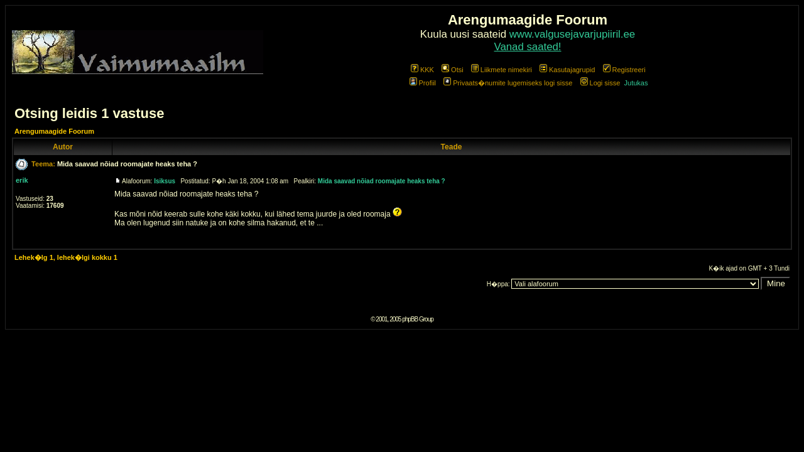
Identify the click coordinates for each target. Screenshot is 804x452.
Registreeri (624, 69)
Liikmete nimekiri (501, 69)
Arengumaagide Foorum (54, 131)
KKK (422, 69)
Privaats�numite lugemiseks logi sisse (507, 83)
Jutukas (636, 83)
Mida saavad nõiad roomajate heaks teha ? (127, 164)
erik (22, 180)
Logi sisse (600, 83)
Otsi (453, 69)
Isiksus (164, 181)
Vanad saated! (528, 47)
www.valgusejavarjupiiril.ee (572, 34)
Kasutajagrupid (567, 69)
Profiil (423, 83)
